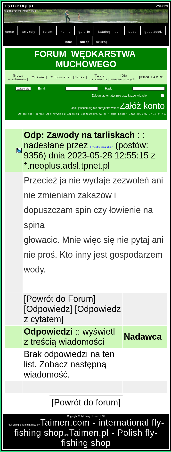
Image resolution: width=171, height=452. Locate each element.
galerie (84, 31)
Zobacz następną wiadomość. (65, 369)
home (9, 31)
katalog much (109, 31)
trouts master (101, 147)
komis (66, 31)
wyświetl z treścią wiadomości (69, 337)
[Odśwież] (39, 77)
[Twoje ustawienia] (99, 77)
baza (133, 31)
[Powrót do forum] (86, 402)
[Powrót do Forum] (60, 299)
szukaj (101, 42)
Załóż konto (142, 106)
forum (48, 31)
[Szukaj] (80, 77)
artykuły (28, 31)
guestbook (153, 31)
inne (68, 42)
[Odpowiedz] (60, 77)
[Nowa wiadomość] (18, 77)
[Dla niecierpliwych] (124, 77)
